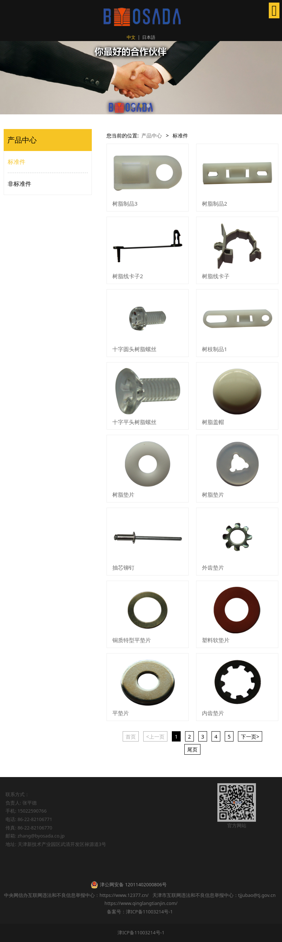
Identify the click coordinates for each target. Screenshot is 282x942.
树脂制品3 (125, 203)
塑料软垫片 (215, 640)
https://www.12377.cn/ (124, 895)
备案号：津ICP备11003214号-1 (141, 912)
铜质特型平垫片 (131, 640)
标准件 (16, 162)
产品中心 (151, 135)
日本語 (148, 37)
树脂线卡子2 (127, 276)
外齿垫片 (213, 567)
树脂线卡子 (215, 276)
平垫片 (120, 713)
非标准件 (19, 184)
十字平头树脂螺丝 (134, 422)
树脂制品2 (214, 203)
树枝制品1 (214, 349)
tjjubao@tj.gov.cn (257, 895)
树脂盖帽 (213, 422)
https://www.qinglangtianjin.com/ (141, 903)
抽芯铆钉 (123, 567)
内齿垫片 (213, 713)
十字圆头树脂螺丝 (134, 349)
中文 (131, 37)
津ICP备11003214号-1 (141, 933)
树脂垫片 (123, 494)
